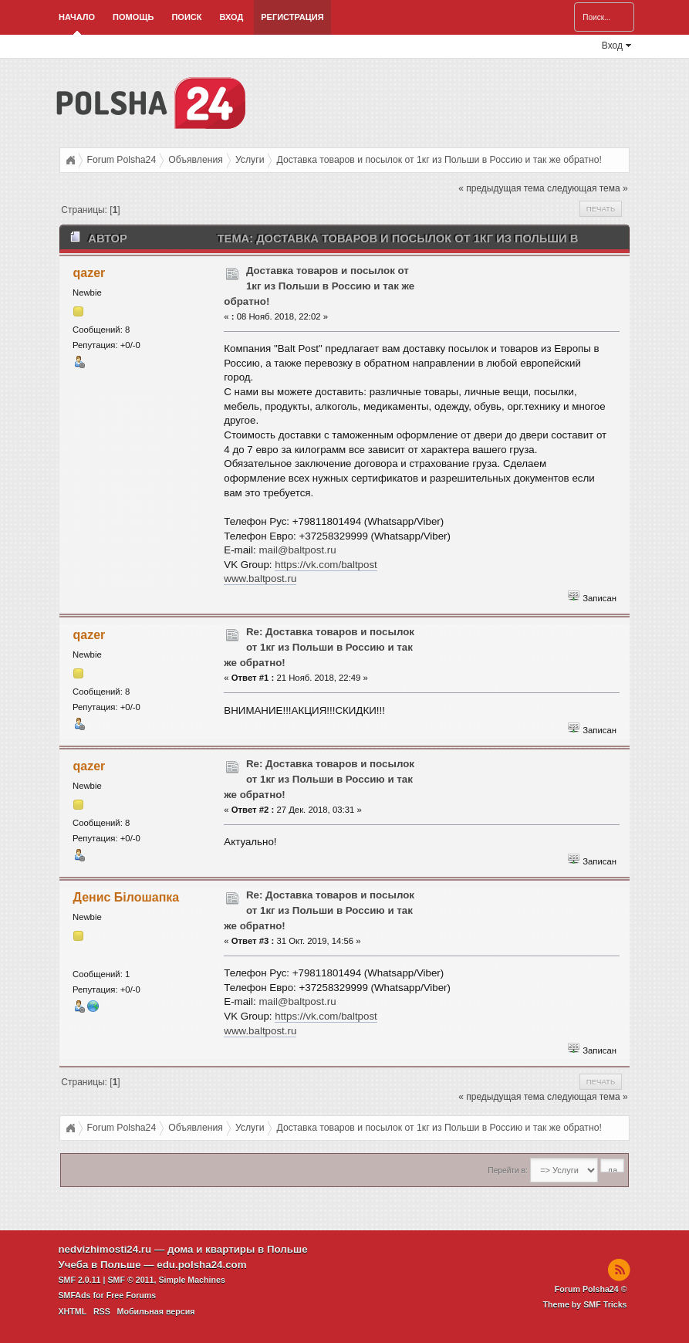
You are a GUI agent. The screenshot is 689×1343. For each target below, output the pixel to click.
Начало (77, 17)
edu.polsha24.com (201, 1264)
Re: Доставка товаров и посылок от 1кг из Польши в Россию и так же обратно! (319, 647)
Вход (231, 17)
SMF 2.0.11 (79, 1279)
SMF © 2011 (130, 1279)
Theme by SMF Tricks (585, 1304)
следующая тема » (587, 188)
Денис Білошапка (126, 897)
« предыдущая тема (501, 188)
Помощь (133, 17)
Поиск (186, 17)
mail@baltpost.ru (297, 550)
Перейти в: (507, 1170)
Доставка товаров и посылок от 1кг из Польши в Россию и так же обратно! (319, 286)
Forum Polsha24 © (591, 1289)
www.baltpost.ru (260, 578)
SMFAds (74, 1295)
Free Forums (131, 1295)
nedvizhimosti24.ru (104, 1249)
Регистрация (292, 17)
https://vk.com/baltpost (326, 564)
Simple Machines (191, 1279)
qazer (89, 272)
